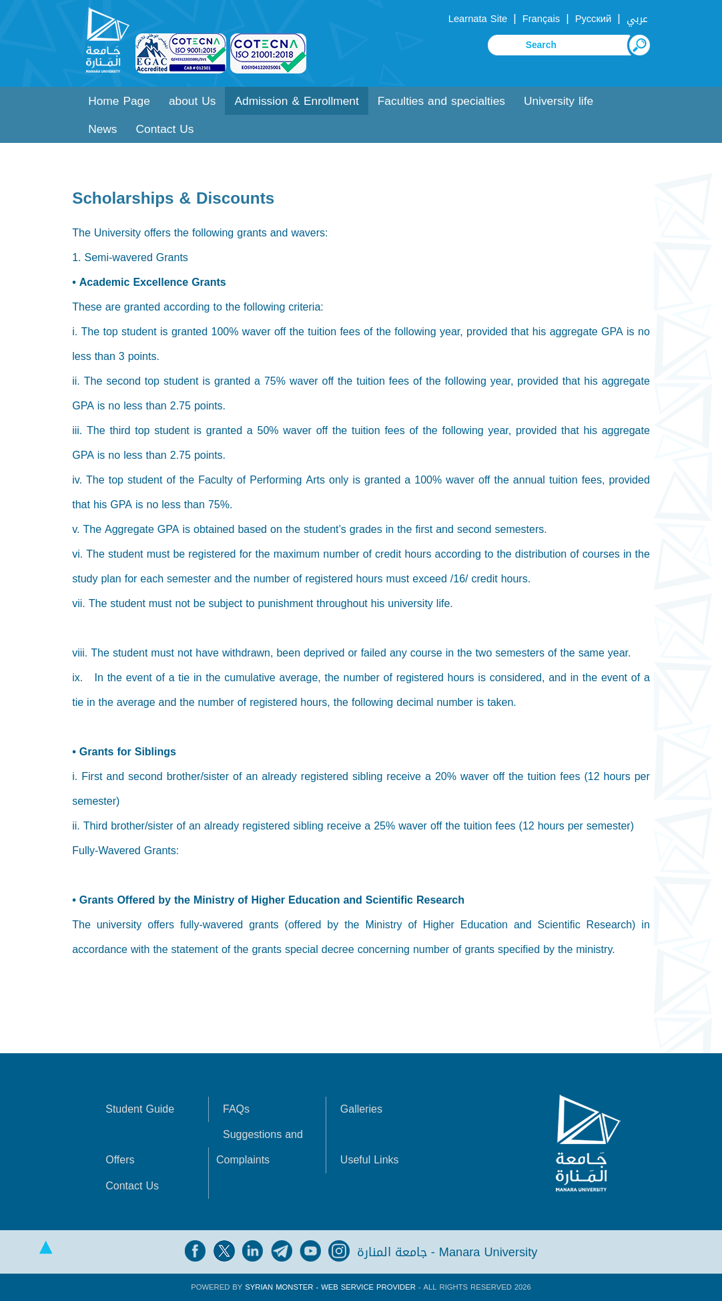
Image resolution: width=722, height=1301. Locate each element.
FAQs (236, 1109)
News (102, 129)
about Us (192, 101)
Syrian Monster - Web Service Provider (330, 1287)
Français (541, 18)
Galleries (361, 1109)
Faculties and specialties (441, 101)
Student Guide (139, 1109)
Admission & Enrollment (296, 101)
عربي (637, 18)
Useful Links (369, 1159)
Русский (593, 18)
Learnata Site (477, 18)
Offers (119, 1159)
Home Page (119, 101)
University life (558, 101)
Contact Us (165, 129)
